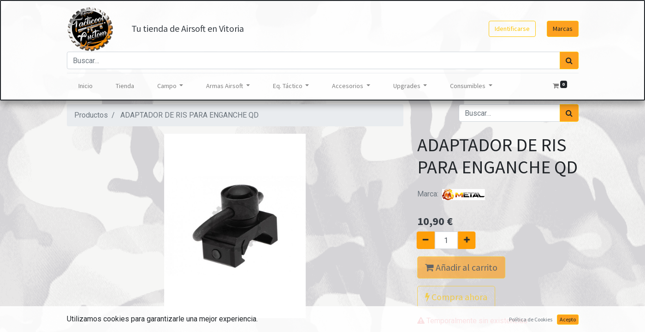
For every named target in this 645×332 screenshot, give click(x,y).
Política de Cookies (530, 319)
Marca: (451, 194)
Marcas (563, 28)
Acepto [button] (568, 319)
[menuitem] (85, 86)
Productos (91, 115)
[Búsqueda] (569, 60)
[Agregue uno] (470, 240)
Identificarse (512, 28)
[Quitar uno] (422, 240)
